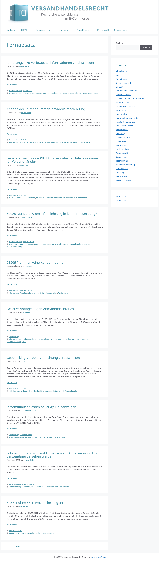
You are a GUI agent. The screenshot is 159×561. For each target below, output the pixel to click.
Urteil (66, 244)
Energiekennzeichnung (126, 90)
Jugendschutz (122, 114)
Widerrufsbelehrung (90, 93)
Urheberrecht (120, 30)
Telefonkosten (63, 293)
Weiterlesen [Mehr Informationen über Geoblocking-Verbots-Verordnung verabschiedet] (12, 382)
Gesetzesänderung (14, 342)
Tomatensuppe (52, 487)
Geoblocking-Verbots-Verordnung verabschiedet (43, 357)
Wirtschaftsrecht (15, 530)
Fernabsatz (13, 93)
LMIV (33, 487)
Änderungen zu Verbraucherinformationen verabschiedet (50, 62)
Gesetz (88, 339)
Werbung (85, 244)
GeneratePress (99, 557)
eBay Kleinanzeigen (16, 437)
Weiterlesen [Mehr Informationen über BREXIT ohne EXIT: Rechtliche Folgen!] (12, 524)
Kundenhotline (51, 293)
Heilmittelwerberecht (125, 106)
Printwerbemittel (56, 244)
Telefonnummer (57, 142)
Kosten (42, 293)
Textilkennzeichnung (125, 164)
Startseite (11, 30)
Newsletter (121, 141)
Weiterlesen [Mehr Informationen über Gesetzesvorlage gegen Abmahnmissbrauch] (12, 330)
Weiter (19, 546)
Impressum (121, 110)
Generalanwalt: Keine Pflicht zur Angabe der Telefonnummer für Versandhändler (53, 160)
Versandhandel (76, 93)
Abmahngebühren (16, 339)
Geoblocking (28, 391)
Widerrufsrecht (28, 140)
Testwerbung (122, 160)
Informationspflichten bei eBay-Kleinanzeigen (41, 407)
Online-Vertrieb (59, 391)
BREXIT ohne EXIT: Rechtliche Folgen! (35, 502)
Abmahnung (14, 142)
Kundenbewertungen (126, 121)
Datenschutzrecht (69, 339)
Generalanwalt (44, 142)
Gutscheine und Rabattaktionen (130, 98)
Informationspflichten (43, 437)
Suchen (119, 43)
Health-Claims (122, 102)
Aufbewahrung (15, 487)
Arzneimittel (121, 79)
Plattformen (27, 90)
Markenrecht (103, 30)
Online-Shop (40, 487)
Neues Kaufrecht (123, 137)
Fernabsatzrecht (46, 30)
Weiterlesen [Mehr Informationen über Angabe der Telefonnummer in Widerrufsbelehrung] (12, 134)
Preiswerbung (63, 93)
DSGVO (26, 30)
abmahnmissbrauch (32, 339)
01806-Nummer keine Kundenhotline (35, 262)
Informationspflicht (49, 93)
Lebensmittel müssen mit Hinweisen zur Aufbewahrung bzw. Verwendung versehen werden (53, 455)
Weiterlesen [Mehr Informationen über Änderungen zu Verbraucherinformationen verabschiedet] (12, 84)
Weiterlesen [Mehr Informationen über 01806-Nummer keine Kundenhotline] (12, 284)
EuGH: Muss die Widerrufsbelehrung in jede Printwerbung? (52, 213)
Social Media (121, 157)
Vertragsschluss (59, 437)
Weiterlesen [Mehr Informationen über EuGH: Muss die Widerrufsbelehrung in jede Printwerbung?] (12, 235)
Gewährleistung (25, 93)
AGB (10, 195)
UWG (24, 342)
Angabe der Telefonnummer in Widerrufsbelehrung (46, 109)
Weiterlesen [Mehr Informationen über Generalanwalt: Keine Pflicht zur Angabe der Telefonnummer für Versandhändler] (12, 189)
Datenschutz (56, 339)
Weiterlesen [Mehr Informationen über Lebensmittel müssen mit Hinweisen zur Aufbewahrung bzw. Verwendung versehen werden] (12, 478)
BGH (21, 142)
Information (36, 93)
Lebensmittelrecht (16, 484)
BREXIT (11, 533)
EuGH (26, 142)
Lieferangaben (46, 391)
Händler (36, 391)
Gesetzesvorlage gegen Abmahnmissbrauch (40, 309)
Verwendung (64, 487)
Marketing (66, 30)
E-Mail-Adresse (15, 198)
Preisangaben (122, 149)
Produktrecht (86, 30)
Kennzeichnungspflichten (127, 118)
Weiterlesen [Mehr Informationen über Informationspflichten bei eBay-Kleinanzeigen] (12, 428)
